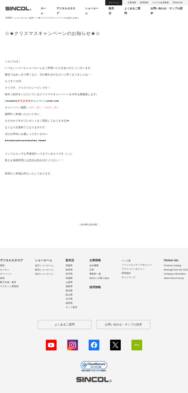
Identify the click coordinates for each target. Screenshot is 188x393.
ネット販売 (71, 307)
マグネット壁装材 (9, 286)
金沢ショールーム (44, 265)
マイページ (113, 2)
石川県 (69, 298)
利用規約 (126, 273)
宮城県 (69, 278)
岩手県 (69, 273)
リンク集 (126, 260)
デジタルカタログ (11, 260)
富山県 (69, 294)
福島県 (69, 286)
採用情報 (144, 2)
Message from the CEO (176, 269)
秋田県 (69, 269)
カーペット (6, 273)
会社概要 (94, 265)
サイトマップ (128, 277)
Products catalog (172, 265)
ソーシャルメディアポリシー (136, 265)
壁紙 (2, 265)
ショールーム (43, 260)
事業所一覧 (95, 273)
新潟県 (69, 290)
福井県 (69, 303)
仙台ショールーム (44, 273)
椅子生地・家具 (8, 282)
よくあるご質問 (65, 324)
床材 (2, 278)
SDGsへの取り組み (99, 278)
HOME (8, 18)
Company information (175, 273)
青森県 (69, 265)
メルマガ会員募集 (160, 2)
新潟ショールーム (44, 269)
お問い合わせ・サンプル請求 (123, 324)
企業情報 (132, 2)
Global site (177, 2)
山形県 (69, 282)
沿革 (91, 269)
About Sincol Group (174, 278)
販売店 (70, 260)
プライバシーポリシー (133, 269)
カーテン (4, 269)
